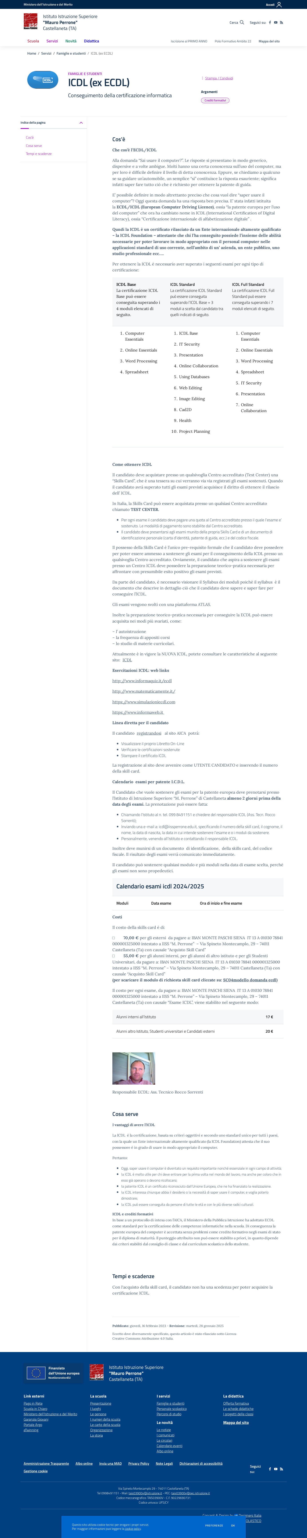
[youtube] (276, 22)
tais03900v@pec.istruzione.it (190, 1493)
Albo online (165, 1451)
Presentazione (100, 1403)
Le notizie (164, 1429)
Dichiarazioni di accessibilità (201, 1463)
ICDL (127, 659)
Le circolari (164, 1440)
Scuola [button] (33, 41)
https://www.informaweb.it (138, 712)
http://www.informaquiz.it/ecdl (142, 680)
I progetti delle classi (238, 1414)
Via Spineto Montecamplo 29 (136, 1488)
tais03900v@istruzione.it (145, 1493)
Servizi (46, 53)
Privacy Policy (138, 1463)
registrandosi (149, 733)
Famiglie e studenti (71, 53)
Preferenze (214, 1525)
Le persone (98, 1414)
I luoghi (95, 1408)
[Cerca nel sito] (236, 22)
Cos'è (30, 137)
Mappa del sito (269, 41)
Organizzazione (101, 1430)
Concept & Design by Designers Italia (232, 1515)
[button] (54, 123)
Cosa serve (34, 145)
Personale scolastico (172, 1408)
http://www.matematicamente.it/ (143, 691)
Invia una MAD (110, 1463)
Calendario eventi (169, 1445)
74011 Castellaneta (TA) (173, 1488)
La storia (96, 1435)
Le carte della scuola (105, 1424)
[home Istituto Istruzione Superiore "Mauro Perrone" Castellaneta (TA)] (61, 22)
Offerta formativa (236, 1403)
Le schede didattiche (238, 1408)
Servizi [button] (52, 41)
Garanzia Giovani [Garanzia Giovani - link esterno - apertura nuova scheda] (36, 1419)
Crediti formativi (215, 100)
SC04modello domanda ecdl (249, 980)
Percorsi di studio (169, 1414)
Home (31, 53)
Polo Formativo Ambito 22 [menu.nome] (233, 41)
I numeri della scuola (105, 1419)
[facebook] (270, 22)
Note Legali (164, 1463)
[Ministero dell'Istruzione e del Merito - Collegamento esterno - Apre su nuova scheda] (48, 4)
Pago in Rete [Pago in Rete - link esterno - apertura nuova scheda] (33, 1403)
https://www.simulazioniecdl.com (143, 701)
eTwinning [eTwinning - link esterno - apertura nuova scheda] (31, 1430)
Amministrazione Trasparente (46, 1463)
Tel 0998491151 (108, 1493)
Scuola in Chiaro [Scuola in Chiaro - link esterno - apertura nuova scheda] (35, 1408)
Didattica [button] (91, 41)
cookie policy (133, 1528)
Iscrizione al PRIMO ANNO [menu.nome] (189, 41)
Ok (233, 1525)
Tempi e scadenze (39, 153)
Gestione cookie (36, 1471)
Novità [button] (70, 41)
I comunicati (165, 1435)
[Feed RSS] (282, 22)
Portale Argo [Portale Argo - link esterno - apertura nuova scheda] (33, 1424)
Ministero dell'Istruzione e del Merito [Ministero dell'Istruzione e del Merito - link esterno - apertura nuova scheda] (50, 1414)
